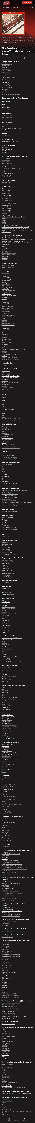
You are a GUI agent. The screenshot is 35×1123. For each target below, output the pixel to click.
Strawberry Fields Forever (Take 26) (11, 916)
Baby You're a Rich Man (8, 561)
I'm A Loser (5, 381)
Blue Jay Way (5, 563)
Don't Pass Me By (6, 965)
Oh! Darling (5, 258)
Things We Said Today (7, 173)
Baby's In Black (6, 371)
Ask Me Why (5, 690)
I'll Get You (4, 610)
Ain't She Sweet (6, 280)
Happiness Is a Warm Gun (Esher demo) (12, 1009)
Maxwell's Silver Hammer (8, 254)
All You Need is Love (7, 544)
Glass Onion (5, 334)
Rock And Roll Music (7, 387)
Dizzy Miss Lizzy (6, 429)
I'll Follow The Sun (6, 379)
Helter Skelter (5, 336)
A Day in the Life (6, 846)
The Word (4, 809)
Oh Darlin (4, 213)
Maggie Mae (5, 479)
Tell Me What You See (7, 438)
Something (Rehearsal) (8, 504)
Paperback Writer (6, 80)
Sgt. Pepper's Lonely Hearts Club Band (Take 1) (14, 869)
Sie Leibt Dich (5, 1051)
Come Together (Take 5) (8, 265)
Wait (3, 837)
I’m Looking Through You (8, 796)
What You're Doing (6, 389)
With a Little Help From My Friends (11, 954)
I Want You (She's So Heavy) (9, 203)
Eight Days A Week (7, 287)
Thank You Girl (5, 630)
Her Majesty (5, 249)
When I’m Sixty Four (7, 951)
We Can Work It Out (7, 86)
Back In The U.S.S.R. (7, 1101)
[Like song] (28, 58)
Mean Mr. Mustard (6, 205)
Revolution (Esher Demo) (8, 1013)
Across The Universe (7, 306)
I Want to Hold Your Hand (8, 77)
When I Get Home (6, 175)
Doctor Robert (5, 718)
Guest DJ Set (5, 536)
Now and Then (5, 588)
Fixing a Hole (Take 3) (7, 909)
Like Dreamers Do (6, 294)
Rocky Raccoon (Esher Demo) (10, 1014)
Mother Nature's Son (7, 979)
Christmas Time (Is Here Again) (10, 141)
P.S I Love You (5, 704)
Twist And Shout (6, 681)
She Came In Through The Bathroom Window (14, 349)
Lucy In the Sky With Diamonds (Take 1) (12, 914)
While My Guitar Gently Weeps (10, 357)
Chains (3, 695)
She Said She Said (6, 761)
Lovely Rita (5, 859)
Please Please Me (6, 680)
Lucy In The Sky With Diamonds (10, 860)
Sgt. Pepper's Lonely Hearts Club (10, 862)
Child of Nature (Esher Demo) (9, 1006)
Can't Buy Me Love (7, 117)
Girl (2, 779)
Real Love (4, 320)
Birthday (4, 1102)
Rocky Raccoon (6, 346)
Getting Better (5, 857)
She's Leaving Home (7, 895)
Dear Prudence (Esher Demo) (9, 1008)
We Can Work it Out (7, 659)
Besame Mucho (6, 284)
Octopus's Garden (6, 207)
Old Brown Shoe (6, 648)
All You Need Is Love (7, 542)
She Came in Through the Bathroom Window (13, 217)
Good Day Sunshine (7, 720)
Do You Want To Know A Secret (10, 697)
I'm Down (4, 313)
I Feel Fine (4, 75)
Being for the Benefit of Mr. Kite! (10, 922)
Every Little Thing (6, 374)
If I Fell (3, 170)
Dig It (3, 468)
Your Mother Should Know (9, 554)
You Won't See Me (6, 813)
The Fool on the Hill (7, 552)
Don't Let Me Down (7, 639)
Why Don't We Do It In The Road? (10, 995)
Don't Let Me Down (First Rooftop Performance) (14, 490)
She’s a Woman (6, 625)
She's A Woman (6, 623)
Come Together (6, 191)
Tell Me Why (5, 171)
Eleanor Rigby (5, 72)
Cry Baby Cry (5, 332)
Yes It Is (4, 1058)
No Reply (4, 386)
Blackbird (4, 1104)
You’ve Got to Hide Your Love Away (11, 94)
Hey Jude (4, 337)
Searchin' (4, 299)
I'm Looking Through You (8, 315)
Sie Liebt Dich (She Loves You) (10, 667)
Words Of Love (6, 391)
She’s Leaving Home (7, 937)
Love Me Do (5, 79)
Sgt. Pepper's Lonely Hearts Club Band (12, 864)
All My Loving (5, 65)
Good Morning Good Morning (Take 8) (12, 911)
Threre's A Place (6, 707)
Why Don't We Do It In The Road (10, 359)
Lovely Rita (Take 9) (7, 912)
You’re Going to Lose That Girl (9, 420)
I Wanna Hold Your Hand (8, 594)
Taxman (4, 735)
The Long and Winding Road (9, 457)
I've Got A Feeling (6, 339)
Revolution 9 (5, 985)
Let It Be (4, 454)
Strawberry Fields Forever (8, 323)
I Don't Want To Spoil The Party (10, 377)
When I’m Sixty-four (7, 931)
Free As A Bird (5, 273)
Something (4, 218)
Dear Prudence (6, 962)
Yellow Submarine (6, 89)
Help (3, 402)
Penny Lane (5, 318)
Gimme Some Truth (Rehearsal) (10, 494)
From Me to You (6, 74)
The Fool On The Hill (7, 575)
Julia (3, 977)
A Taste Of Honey (6, 687)
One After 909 (5, 297)
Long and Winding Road (8, 455)
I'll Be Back (5, 151)
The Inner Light (6, 658)
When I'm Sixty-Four (7, 870)
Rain (3, 651)
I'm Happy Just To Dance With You (11, 168)
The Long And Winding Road (9, 354)
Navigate (5, 7)
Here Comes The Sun (7, 198)
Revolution (4, 654)
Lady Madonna (5, 644)
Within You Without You (8, 874)
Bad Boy (4, 600)
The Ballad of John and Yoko (9, 656)
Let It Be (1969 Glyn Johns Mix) (10, 497)
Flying (3, 565)
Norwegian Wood (6, 316)
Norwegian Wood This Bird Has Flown (12, 128)
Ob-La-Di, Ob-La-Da (7, 342)
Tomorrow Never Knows (8, 325)
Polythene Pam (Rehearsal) (9, 500)
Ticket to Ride (5, 84)
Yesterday (4, 92)
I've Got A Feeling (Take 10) (9, 495)
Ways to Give (14, 7)
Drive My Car (5, 69)
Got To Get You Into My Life (9, 310)
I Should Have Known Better (9, 165)
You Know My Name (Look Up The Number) (13, 1087)
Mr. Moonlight (5, 384)
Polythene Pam (6, 215)
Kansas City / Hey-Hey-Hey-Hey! (10, 382)
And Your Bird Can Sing (8, 308)
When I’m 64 (5, 949)
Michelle (4, 126)
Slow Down (5, 628)
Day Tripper (4, 67)
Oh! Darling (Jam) (6, 499)
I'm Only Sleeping (6, 730)
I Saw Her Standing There (8, 290)
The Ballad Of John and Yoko (9, 1082)
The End (4, 223)
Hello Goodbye (6, 567)
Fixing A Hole (5, 855)
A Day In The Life (6, 305)
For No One (5, 749)
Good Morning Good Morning (9, 888)
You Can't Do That (6, 176)
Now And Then (5, 582)
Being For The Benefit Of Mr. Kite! (11, 854)
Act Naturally (5, 426)
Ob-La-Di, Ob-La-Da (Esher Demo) (11, 1011)
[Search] (33, 7)
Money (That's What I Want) (9, 295)
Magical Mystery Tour (7, 570)
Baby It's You (5, 692)
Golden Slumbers (6, 195)
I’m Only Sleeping (6, 731)
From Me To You (6, 602)
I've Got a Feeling (6, 476)
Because (4, 188)
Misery (3, 702)
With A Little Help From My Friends (11, 872)
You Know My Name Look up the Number (13, 661)
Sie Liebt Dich (5, 627)
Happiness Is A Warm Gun (9, 972)
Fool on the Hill (6, 547)
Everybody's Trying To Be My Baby (11, 376)
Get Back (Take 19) (6, 492)
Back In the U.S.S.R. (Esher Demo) (11, 1003)
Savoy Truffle (5, 989)
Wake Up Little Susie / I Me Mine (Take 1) (13, 505)
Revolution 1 (5, 982)
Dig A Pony (5, 466)
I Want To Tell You (6, 728)
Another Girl (5, 428)
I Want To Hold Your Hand (8, 607)
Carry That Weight (6, 190)
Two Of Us (4, 356)
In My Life (4, 791)
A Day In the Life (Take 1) (8, 907)
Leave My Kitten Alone (8, 292)
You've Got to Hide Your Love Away (11, 418)
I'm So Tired (5, 974)
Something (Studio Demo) (8, 267)
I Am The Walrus (6, 568)
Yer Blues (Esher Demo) (8, 1018)
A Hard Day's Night (7, 64)
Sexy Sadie (4, 347)
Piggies (4, 397)
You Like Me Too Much (8, 409)
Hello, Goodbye (6, 311)
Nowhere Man (5, 806)
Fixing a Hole (5, 923)
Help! (3, 104)
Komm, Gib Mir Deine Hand (9, 613)
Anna (3, 689)
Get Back (4, 471)
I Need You (4, 433)
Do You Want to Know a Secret (10, 674)
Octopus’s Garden (6, 208)
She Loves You (5, 82)
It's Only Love (5, 436)
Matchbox (4, 618)
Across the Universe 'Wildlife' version (12, 638)
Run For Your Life (6, 832)
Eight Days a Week (7, 70)
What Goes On (5, 839)
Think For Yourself (6, 811)
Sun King (4, 220)
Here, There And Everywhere (9, 726)
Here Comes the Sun (7, 200)
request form (12, 42)
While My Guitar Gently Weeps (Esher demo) (14, 1016)
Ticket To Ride (5, 441)
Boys (3, 673)
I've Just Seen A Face (7, 434)
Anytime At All (5, 161)
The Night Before (6, 439)
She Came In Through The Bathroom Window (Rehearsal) (17, 502)
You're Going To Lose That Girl (9, 446)
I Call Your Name (6, 603)
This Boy (4, 632)
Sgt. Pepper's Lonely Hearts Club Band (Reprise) (14, 867)
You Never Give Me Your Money (10, 225)
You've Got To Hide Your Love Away (11, 448)
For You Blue (5, 469)
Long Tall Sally (5, 615)
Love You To (5, 733)
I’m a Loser (4, 365)
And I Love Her (6, 147)
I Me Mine (4, 473)
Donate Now (27, 2)
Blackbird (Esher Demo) (8, 1004)
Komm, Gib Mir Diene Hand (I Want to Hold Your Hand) (16, 1093)
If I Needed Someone (7, 786)
